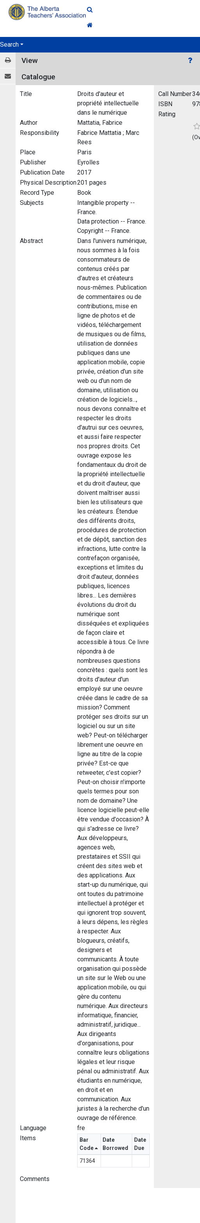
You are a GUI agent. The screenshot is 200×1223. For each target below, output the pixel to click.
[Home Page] (48, 12)
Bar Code (89, 1144)
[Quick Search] (143, 9)
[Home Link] (143, 25)
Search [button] (9, 44)
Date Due (140, 1144)
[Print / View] (8, 60)
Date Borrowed (116, 1144)
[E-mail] (8, 76)
